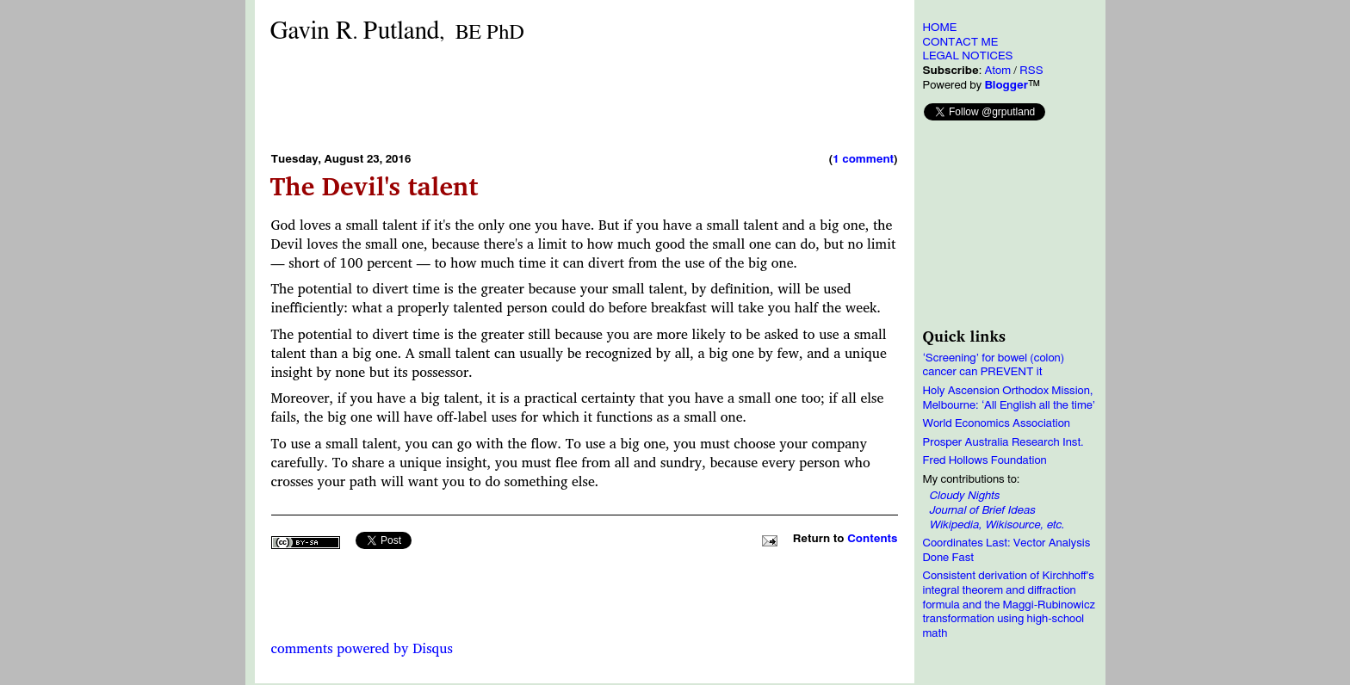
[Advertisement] (584, 97)
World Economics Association (997, 423)
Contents (872, 539)
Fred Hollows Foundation (985, 460)
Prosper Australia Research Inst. (1003, 442)
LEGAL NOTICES (968, 56)
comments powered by (362, 648)
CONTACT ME (961, 42)
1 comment (863, 159)
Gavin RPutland (397, 31)
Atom (997, 71)
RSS (1031, 71)
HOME (940, 28)
